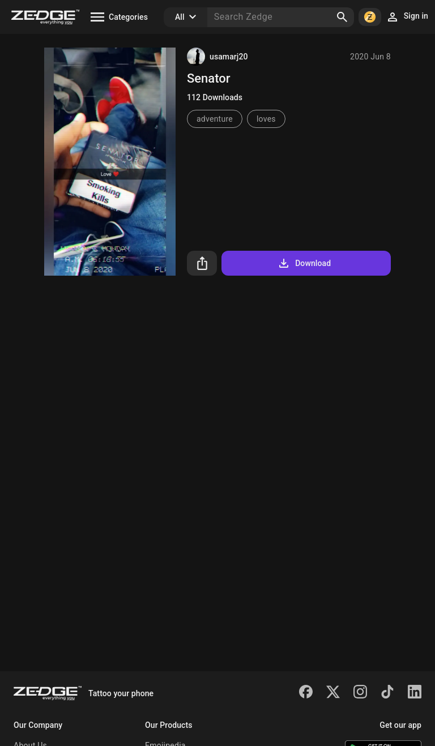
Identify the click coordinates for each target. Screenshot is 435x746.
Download (304, 263)
